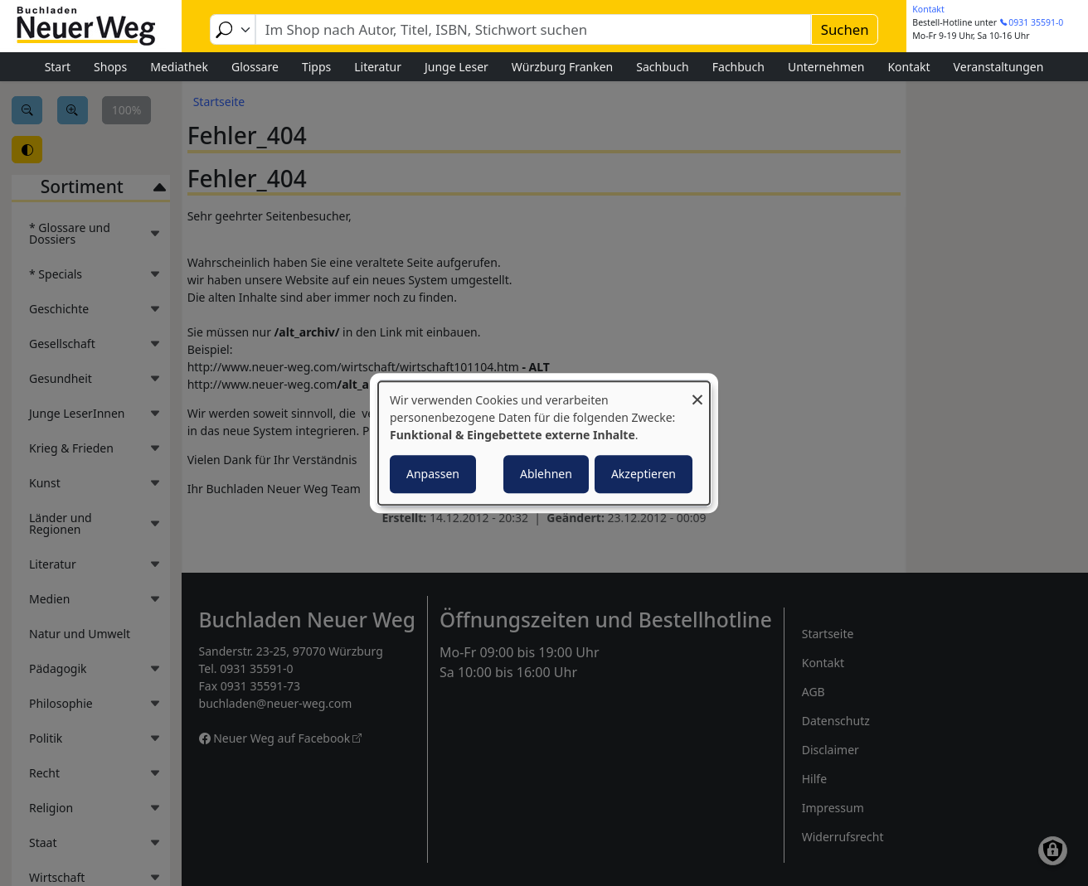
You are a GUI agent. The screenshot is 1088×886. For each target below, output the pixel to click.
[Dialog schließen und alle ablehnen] (697, 391)
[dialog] (544, 443)
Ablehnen (546, 474)
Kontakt (928, 9)
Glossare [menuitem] (255, 67)
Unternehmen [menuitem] (826, 67)
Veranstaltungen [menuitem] (999, 67)
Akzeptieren (643, 474)
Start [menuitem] (57, 67)
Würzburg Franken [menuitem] (562, 67)
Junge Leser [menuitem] (456, 67)
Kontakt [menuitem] (908, 67)
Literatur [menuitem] (377, 67)
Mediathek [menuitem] (179, 67)
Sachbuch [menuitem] (662, 67)
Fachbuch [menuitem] (738, 67)
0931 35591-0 (1035, 22)
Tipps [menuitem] (316, 67)
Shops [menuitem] (110, 67)
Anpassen (432, 474)
